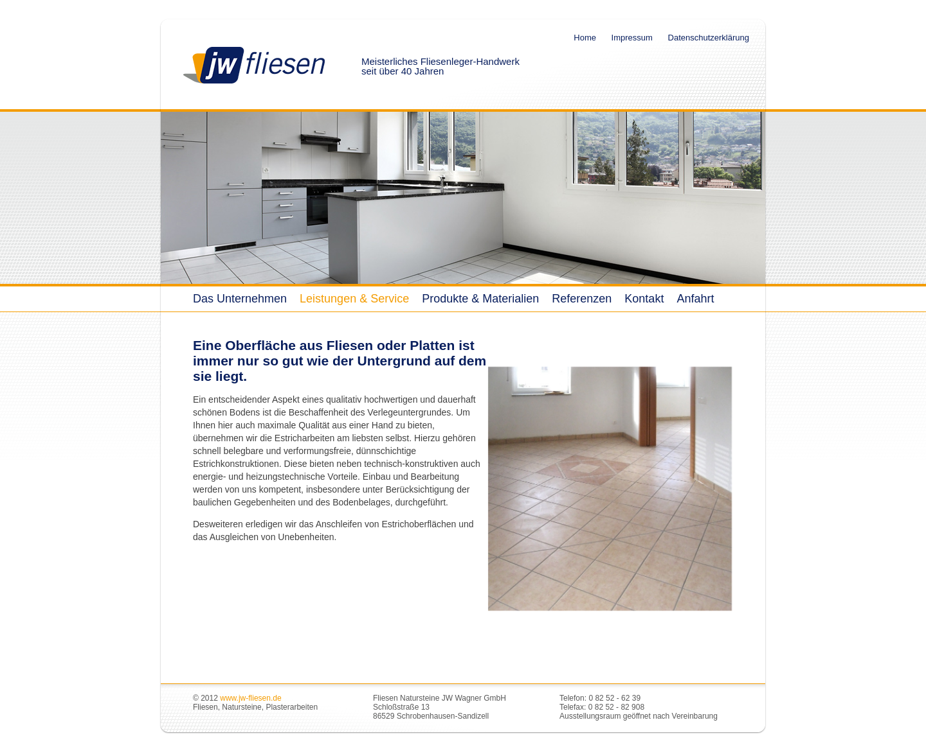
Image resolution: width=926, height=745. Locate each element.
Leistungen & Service (354, 298)
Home (585, 37)
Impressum (632, 37)
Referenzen (582, 298)
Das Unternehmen (240, 298)
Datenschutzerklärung (708, 37)
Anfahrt (695, 298)
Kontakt (644, 298)
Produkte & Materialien (480, 298)
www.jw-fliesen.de (250, 698)
